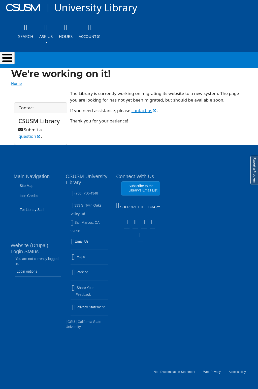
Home (16, 83)
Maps (89, 260)
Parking (90, 275)
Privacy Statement (90, 310)
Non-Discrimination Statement (176, 374)
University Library (95, 7)
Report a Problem (254, 170)
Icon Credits (29, 196)
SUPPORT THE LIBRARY (138, 206)
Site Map (26, 186)
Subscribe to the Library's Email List (142, 188)
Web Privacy (214, 374)
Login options (27, 271)
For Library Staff (32, 210)
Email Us (90, 244)
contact (144, 110)
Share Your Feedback (83, 291)
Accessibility (239, 374)
